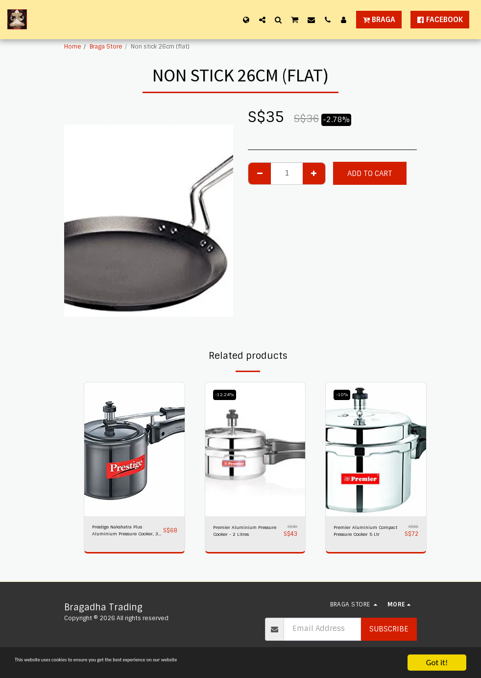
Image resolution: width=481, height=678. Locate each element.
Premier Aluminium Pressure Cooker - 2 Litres (241, 533)
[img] (134, 449)
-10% (343, 394)
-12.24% (227, 394)
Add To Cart (369, 173)
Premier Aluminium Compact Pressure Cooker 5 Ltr (360, 533)
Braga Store (106, 46)
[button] (262, 20)
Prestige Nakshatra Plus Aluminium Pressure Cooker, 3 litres (125, 533)
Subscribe (389, 629)
